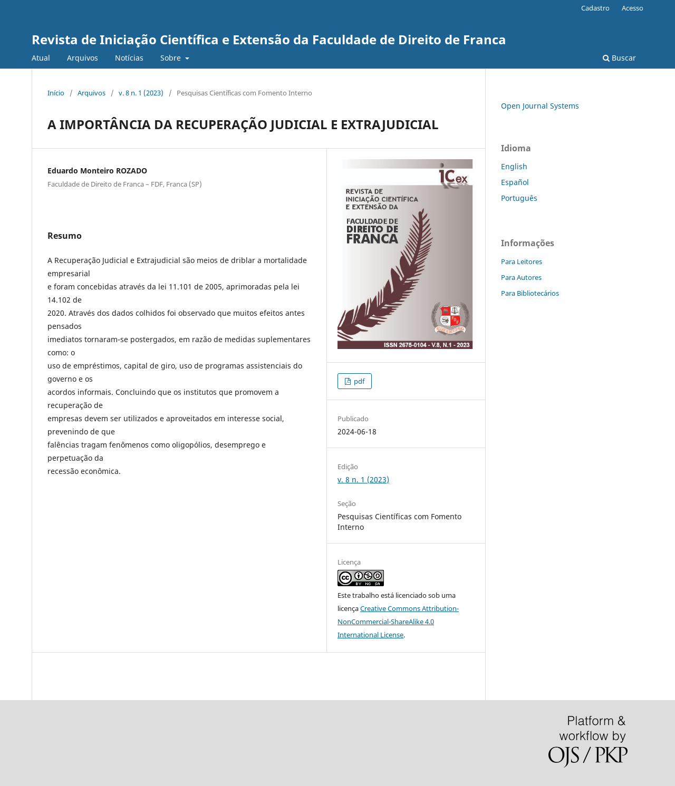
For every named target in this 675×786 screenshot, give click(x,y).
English (514, 166)
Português (519, 198)
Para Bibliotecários (530, 293)
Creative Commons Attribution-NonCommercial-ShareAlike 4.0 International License (398, 621)
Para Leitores (521, 261)
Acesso (632, 8)
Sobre (171, 58)
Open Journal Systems (540, 106)
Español (515, 182)
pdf (358, 381)
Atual (41, 58)
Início (55, 93)
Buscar (619, 58)
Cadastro (595, 8)
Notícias (129, 58)
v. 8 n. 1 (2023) (141, 93)
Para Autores (521, 277)
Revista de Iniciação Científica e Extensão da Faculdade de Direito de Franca (269, 39)
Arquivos (82, 58)
